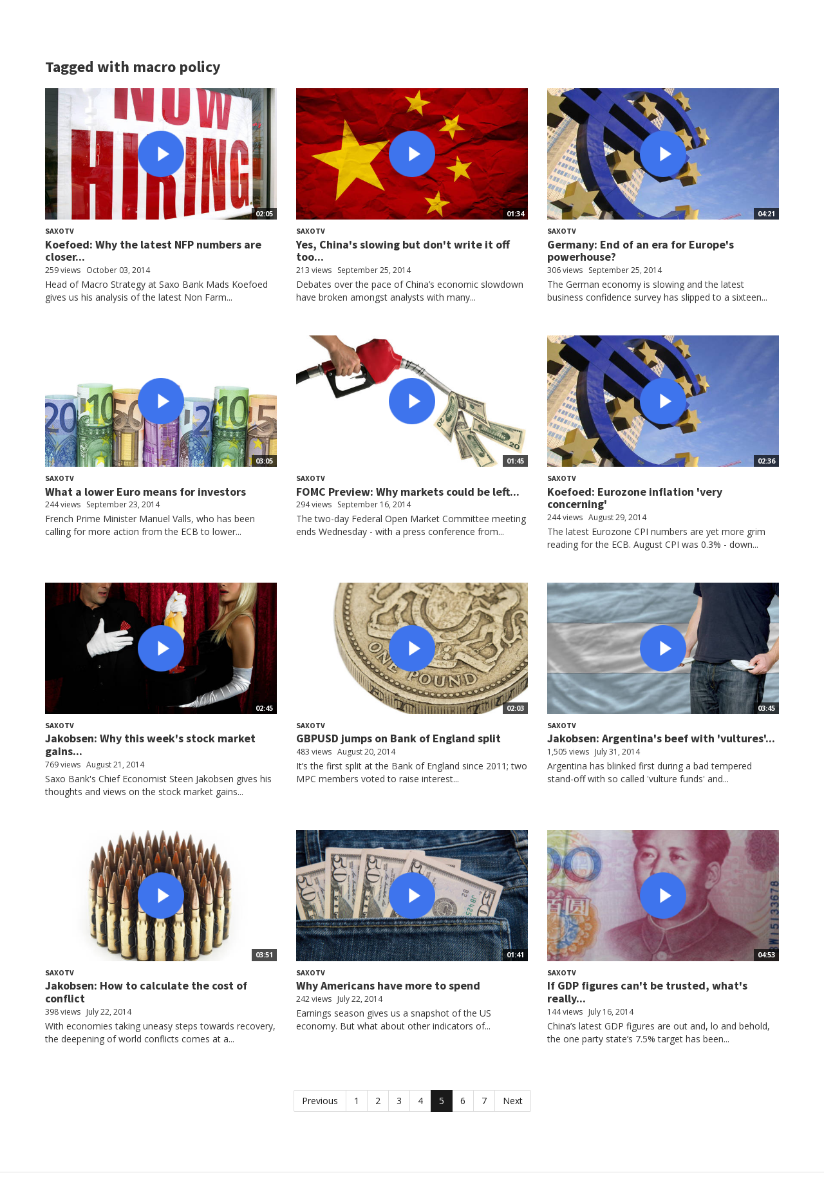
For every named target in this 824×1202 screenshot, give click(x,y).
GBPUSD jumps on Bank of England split (398, 738)
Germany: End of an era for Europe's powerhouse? (640, 251)
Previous (320, 1100)
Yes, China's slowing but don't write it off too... (403, 251)
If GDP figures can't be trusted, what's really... (647, 992)
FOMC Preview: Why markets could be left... (408, 491)
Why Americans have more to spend (388, 985)
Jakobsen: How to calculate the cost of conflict (146, 992)
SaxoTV (59, 231)
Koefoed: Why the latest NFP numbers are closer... (153, 251)
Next (513, 1100)
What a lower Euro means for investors (145, 491)
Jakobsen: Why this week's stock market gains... (150, 744)
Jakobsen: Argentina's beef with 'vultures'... (661, 738)
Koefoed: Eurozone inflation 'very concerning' (634, 498)
